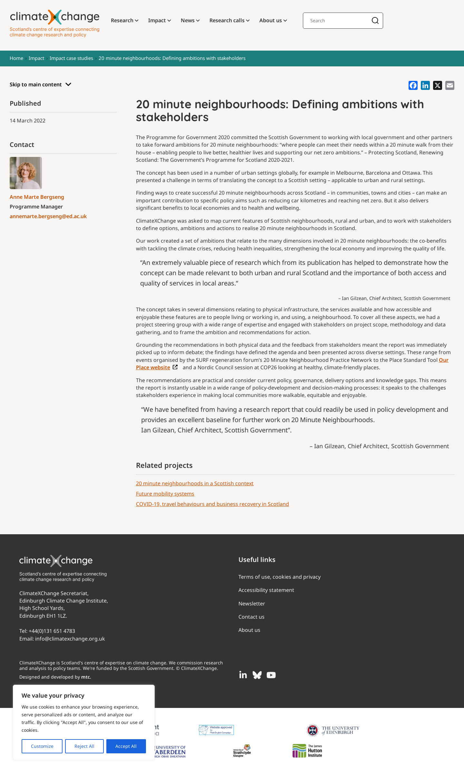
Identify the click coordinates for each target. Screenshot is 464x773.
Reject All (84, 746)
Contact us (251, 616)
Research (122, 20)
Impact (157, 20)
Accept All (126, 746)
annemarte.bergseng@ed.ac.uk (48, 216)
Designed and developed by (55, 677)
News (188, 20)
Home (16, 58)
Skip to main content (41, 84)
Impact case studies (71, 58)
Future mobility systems (165, 493)
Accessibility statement (266, 590)
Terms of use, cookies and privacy (279, 576)
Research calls (227, 20)
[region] (84, 722)
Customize (42, 746)
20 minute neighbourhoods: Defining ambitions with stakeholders (172, 58)
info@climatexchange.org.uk (70, 638)
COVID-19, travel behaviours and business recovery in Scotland (212, 503)
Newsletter (251, 603)
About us (270, 20)
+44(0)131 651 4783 (52, 630)
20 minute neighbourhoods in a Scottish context (195, 483)
